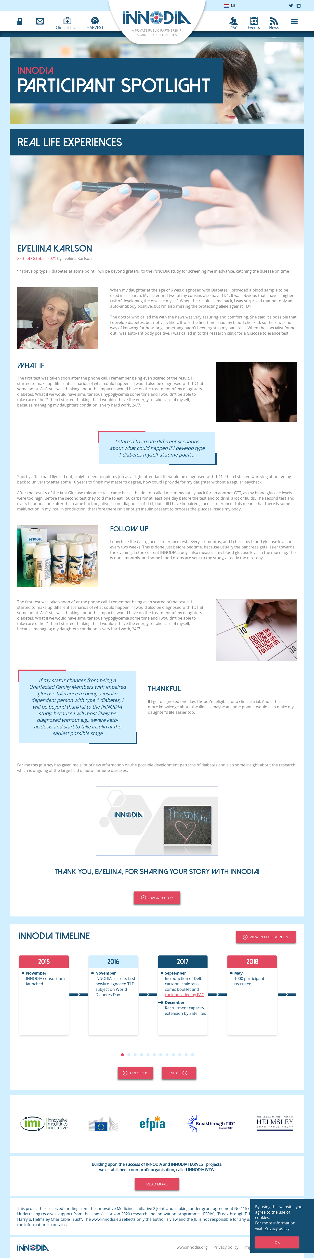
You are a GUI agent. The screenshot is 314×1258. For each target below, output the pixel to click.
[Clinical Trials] (67, 20)
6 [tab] (154, 1055)
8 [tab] (167, 1055)
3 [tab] (135, 1055)
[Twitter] (291, 6)
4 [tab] (142, 1055)
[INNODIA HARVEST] (95, 21)
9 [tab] (173, 1055)
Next (179, 1073)
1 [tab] (122, 1055)
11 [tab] (186, 1055)
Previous (135, 1073)
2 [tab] (129, 1055)
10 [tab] (180, 1055)
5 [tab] (148, 1055)
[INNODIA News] (274, 21)
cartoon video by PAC (184, 994)
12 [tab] (193, 1055)
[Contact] (40, 21)
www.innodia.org (192, 1247)
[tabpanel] (53, 995)
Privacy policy (225, 1247)
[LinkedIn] (299, 6)
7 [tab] (161, 1055)
